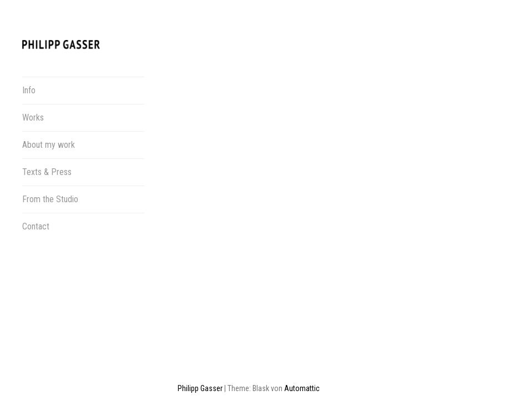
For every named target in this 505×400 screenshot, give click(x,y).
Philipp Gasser (200, 348)
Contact (35, 226)
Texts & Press (47, 172)
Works (33, 117)
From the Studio (50, 199)
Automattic (302, 348)
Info (29, 90)
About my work (48, 144)
